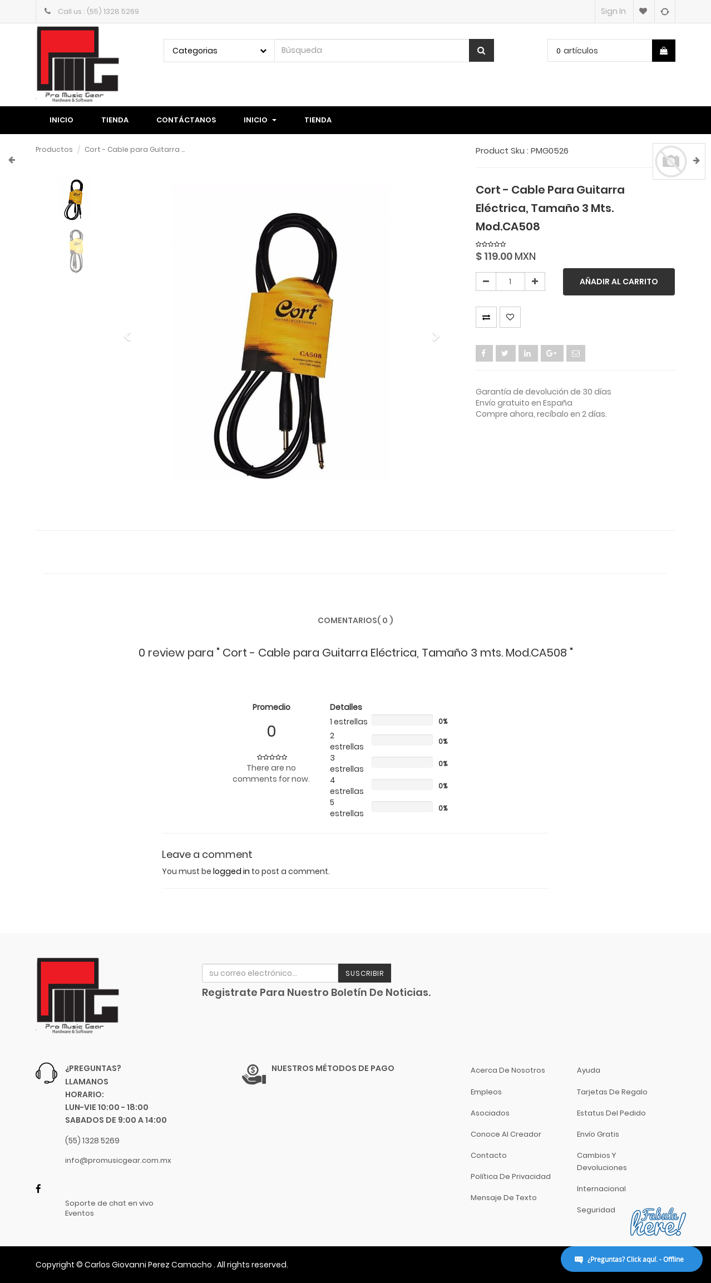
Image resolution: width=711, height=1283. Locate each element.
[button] (130, 331)
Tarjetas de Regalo (612, 1092)
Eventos (79, 1213)
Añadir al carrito (619, 281)
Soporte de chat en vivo (109, 1203)
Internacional (601, 1188)
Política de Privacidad (511, 1176)
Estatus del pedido (611, 1113)
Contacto (489, 1155)
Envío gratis (598, 1134)
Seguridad (596, 1210)
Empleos (486, 1092)
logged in (231, 871)
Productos (54, 149)
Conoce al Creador (506, 1134)
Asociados (490, 1113)
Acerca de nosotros (508, 1070)
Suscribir (364, 973)
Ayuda (588, 1070)
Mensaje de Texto (504, 1197)
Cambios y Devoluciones (602, 1161)
